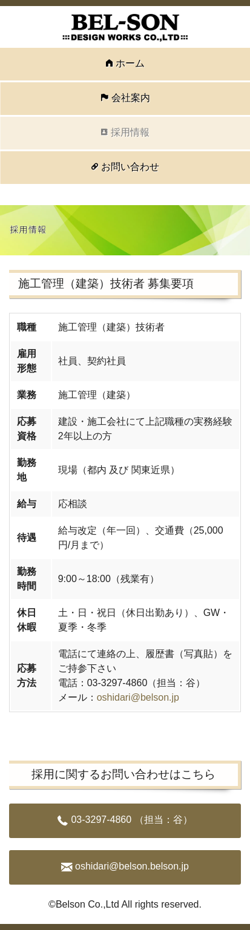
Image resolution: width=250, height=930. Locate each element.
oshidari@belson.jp (138, 697)
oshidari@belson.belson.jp (132, 866)
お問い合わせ (130, 167)
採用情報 (130, 132)
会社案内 (130, 98)
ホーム (130, 63)
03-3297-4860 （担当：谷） (131, 819)
